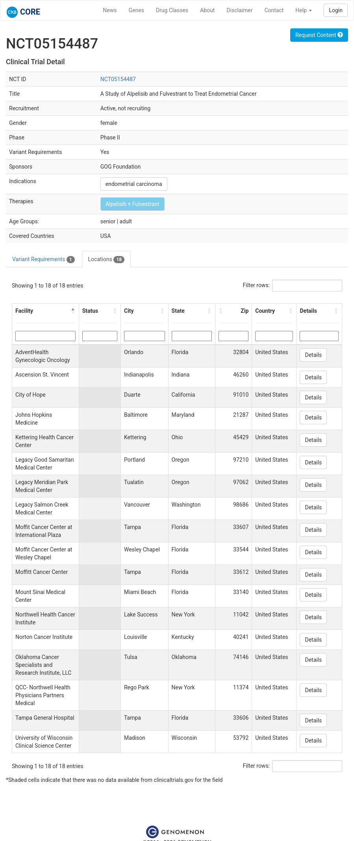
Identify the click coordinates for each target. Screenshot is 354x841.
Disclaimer (239, 10)
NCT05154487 (118, 79)
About (207, 10)
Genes (136, 10)
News (110, 10)
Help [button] (303, 10)
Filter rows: (256, 285)
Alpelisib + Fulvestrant (132, 204)
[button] (73, 311)
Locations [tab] (106, 259)
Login (336, 10)
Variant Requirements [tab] (43, 259)
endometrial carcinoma (134, 184)
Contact (274, 10)
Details (313, 355)
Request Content (319, 35)
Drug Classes (172, 10)
